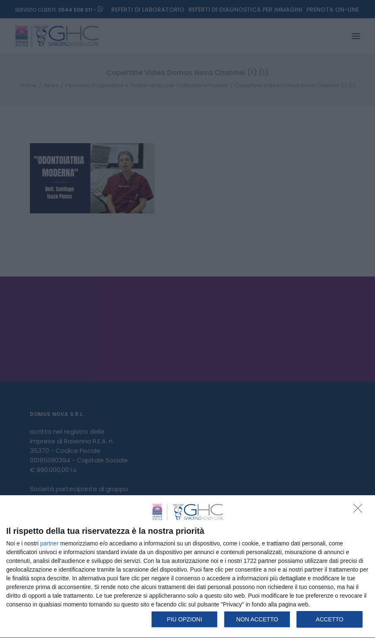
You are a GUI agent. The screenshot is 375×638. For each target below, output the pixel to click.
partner (49, 543)
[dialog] (187, 567)
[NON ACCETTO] (360, 510)
